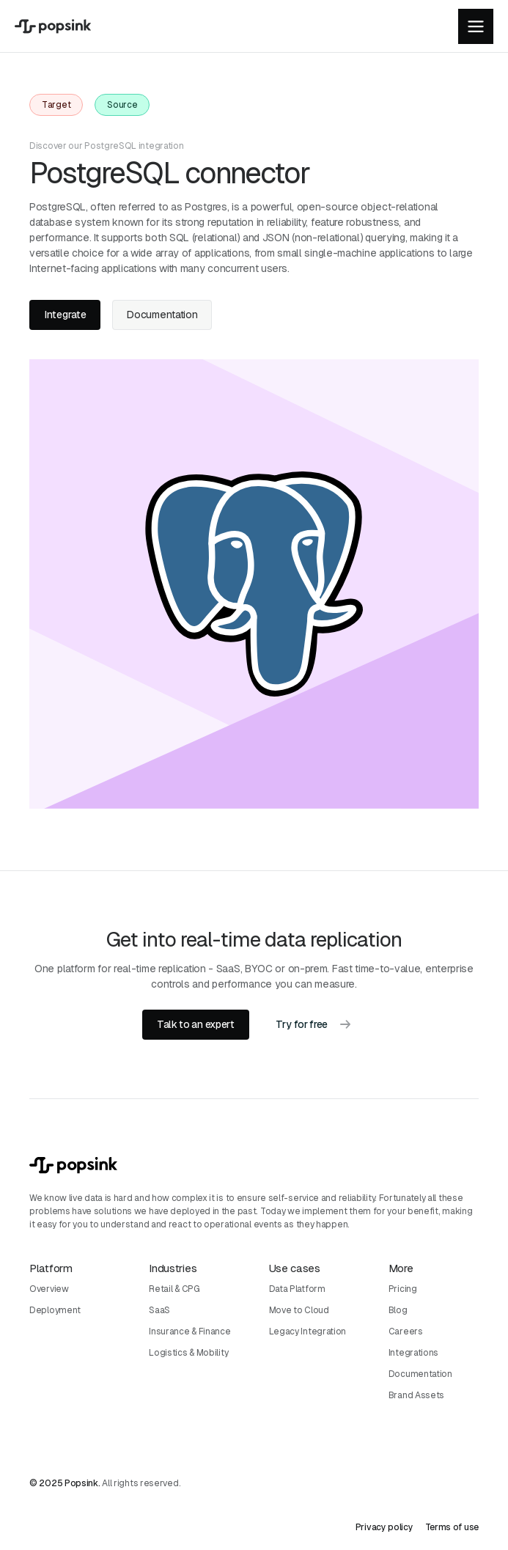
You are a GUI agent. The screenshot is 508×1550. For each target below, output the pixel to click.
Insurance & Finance (189, 1331)
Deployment (55, 1310)
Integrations (413, 1353)
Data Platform (297, 1289)
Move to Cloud (299, 1310)
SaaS (159, 1310)
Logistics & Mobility (188, 1353)
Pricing (403, 1289)
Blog (398, 1310)
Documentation (420, 1374)
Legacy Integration (308, 1331)
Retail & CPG (174, 1289)
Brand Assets (416, 1395)
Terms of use (452, 1527)
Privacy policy (384, 1527)
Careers (406, 1331)
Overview (49, 1289)
